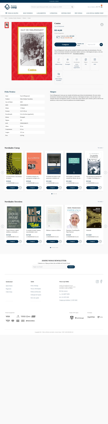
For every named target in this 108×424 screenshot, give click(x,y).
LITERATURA (53, 13)
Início (6, 18)
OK (101, 44)
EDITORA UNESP (66, 13)
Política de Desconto (36, 291)
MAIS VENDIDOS (28, 13)
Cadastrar (71, 266)
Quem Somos (9, 285)
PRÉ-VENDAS (78, 13)
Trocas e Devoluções (36, 288)
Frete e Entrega (34, 285)
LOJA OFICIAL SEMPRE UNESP (94, 13)
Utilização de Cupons (36, 294)
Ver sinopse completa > (79, 53)
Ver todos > (100, 147)
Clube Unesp (9, 292)
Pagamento (8, 288)
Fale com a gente (35, 297)
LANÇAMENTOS (41, 13)
